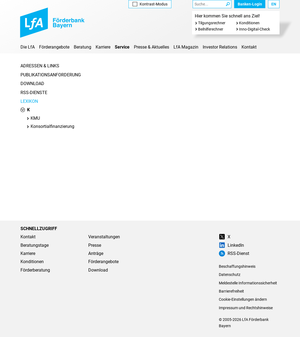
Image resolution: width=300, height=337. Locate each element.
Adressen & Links (39, 65)
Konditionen (249, 23)
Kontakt (249, 47)
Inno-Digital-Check (254, 29)
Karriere (103, 47)
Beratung (82, 47)
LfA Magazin (185, 47)
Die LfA (27, 47)
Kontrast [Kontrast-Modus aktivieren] (150, 4)
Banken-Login (250, 4)
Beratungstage (34, 245)
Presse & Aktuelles (151, 47)
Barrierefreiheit (231, 291)
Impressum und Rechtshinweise (246, 308)
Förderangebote (54, 47)
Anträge (95, 253)
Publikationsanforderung (50, 74)
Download (32, 83)
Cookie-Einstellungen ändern (243, 299)
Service (122, 47)
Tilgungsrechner (211, 23)
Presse (94, 245)
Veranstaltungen (104, 236)
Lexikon (29, 101)
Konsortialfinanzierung (50, 126)
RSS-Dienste (33, 92)
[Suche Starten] (228, 4)
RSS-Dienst (234, 253)
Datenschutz (229, 274)
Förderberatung (35, 270)
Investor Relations (220, 47)
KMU (33, 118)
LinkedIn (231, 245)
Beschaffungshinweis (237, 266)
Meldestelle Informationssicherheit (248, 283)
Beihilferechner (210, 29)
